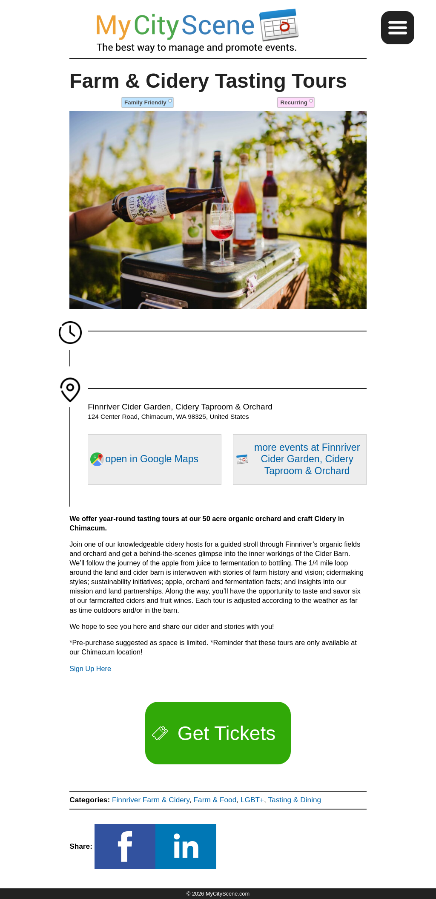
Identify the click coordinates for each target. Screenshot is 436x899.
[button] (397, 27)
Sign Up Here (90, 668)
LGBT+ (252, 799)
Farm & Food (215, 799)
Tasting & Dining (294, 799)
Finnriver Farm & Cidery (150, 799)
